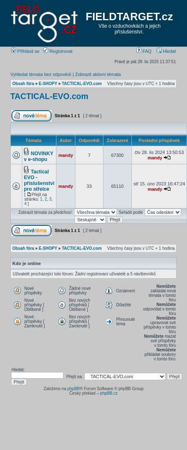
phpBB (73, 388)
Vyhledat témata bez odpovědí (40, 74)
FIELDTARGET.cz (129, 16)
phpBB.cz (109, 393)
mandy (65, 155)
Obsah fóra (23, 83)
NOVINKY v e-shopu (38, 156)
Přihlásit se (25, 51)
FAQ (144, 51)
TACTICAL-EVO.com (82, 83)
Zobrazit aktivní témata (98, 74)
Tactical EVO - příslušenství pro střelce (39, 180)
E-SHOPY (48, 83)
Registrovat (57, 51)
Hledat (166, 51)
